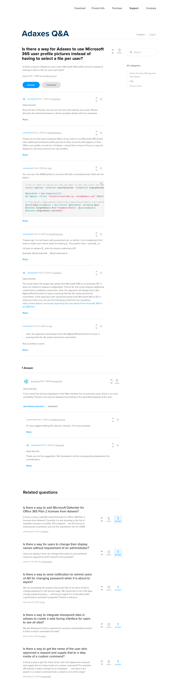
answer (31, 85)
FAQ (131, 81)
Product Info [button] (98, 8)
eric (43, 602)
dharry (43, 636)
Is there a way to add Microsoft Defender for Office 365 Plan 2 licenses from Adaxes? (53, 509)
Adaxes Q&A (46, 33)
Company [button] (151, 8)
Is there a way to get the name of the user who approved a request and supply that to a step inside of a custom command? (55, 652)
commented (32, 99)
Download (80, 8)
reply (25, 119)
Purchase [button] (117, 8)
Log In (153, 34)
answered (35, 381)
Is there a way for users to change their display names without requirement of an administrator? (56, 546)
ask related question (33, 406)
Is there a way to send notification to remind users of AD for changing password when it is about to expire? (57, 578)
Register (141, 34)
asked (25, 76)
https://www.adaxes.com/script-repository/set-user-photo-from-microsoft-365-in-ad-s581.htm (63, 305)
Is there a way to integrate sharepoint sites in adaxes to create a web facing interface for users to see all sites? (56, 618)
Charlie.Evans (46, 561)
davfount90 (46, 676)
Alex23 (45, 531)
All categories (133, 65)
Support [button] (134, 8)
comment (51, 85)
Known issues (136, 85)
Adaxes (29, 8)
